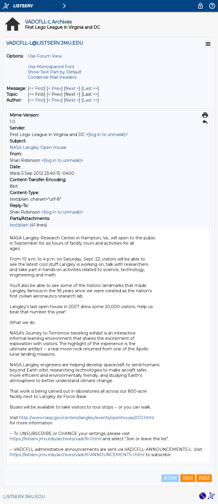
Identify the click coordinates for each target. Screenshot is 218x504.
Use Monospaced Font (51, 66)
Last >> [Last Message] (90, 88)
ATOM (170, 478)
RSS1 (188, 478)
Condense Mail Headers (52, 77)
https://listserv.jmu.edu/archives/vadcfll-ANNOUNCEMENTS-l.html (77, 454)
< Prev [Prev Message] (54, 88)
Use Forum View (45, 56)
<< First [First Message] (36, 88)
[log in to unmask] (106, 134)
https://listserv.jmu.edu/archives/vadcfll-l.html (55, 438)
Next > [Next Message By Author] (72, 100)
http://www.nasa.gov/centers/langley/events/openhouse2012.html (86, 417)
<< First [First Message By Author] (36, 100)
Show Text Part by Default (54, 72)
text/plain (19, 225)
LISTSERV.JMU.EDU (24, 496)
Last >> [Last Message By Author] (90, 100)
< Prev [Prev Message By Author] (54, 100)
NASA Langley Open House (38, 147)
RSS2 (204, 478)
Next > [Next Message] (72, 88)
